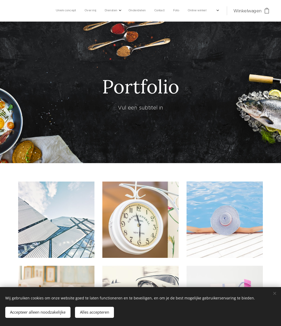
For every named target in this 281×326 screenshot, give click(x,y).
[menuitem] (149, 10)
